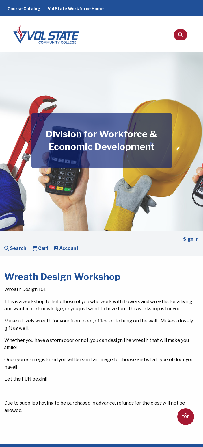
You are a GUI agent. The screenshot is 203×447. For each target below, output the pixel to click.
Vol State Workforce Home (76, 8)
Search (15, 248)
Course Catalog (24, 8)
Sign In (191, 239)
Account (66, 248)
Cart (40, 248)
